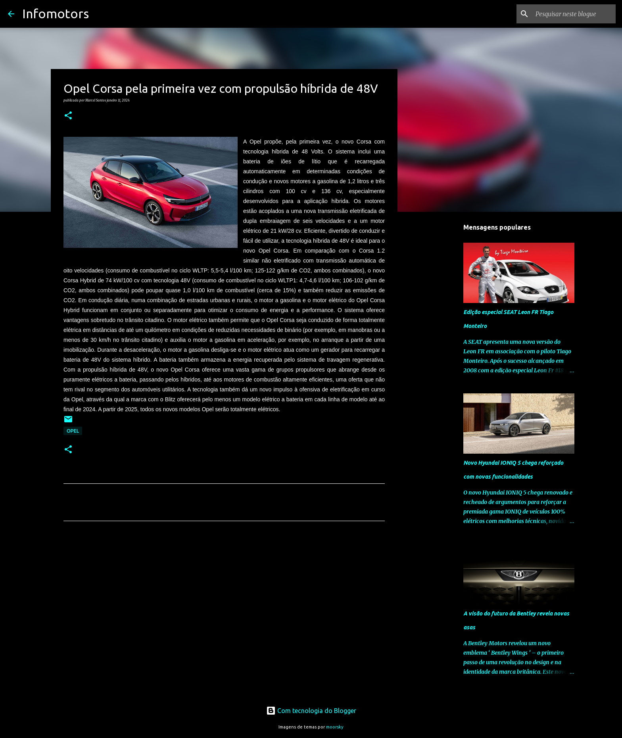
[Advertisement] (224, 601)
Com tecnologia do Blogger (311, 710)
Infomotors (55, 13)
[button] (68, 116)
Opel (73, 430)
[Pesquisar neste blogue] (574, 13)
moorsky (335, 727)
